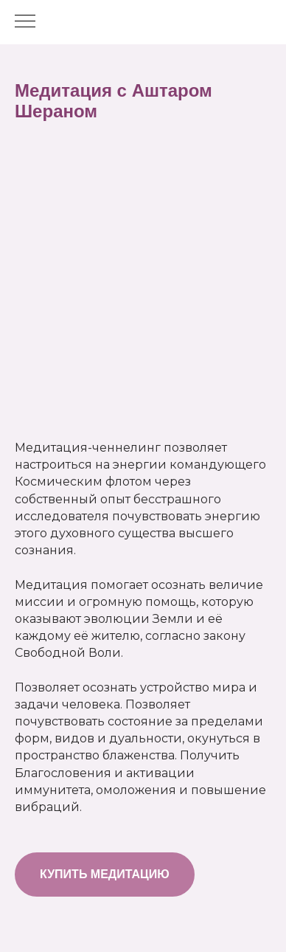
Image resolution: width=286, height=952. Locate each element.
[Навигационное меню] (25, 22)
